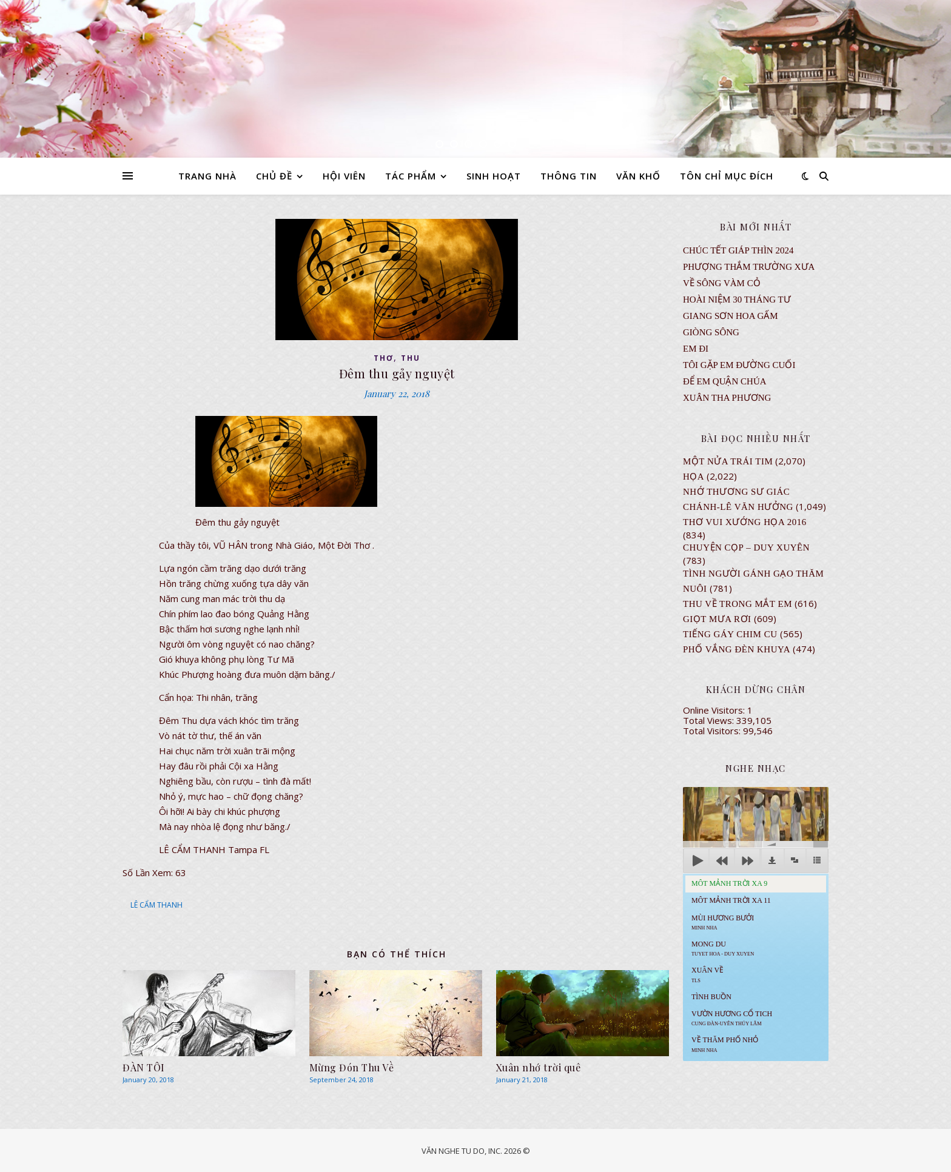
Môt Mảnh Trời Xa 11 (731, 900)
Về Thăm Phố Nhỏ (724, 1044)
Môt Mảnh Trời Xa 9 (729, 883)
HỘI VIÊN (344, 176)
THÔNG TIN (568, 176)
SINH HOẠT (493, 176)
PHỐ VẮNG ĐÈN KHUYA (736, 649)
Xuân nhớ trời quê (538, 1067)
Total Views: (709, 720)
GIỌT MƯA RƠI (717, 619)
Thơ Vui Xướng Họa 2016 (745, 522)
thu (410, 358)
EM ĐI (695, 348)
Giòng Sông (711, 332)
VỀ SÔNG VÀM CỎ (722, 283)
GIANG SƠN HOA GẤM (730, 316)
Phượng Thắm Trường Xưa (749, 267)
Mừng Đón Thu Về (351, 1067)
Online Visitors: (715, 710)
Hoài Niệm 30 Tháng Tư (737, 299)
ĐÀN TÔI (144, 1067)
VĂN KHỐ (638, 176)
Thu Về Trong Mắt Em (737, 604)
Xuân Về (707, 974)
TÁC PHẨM (410, 176)
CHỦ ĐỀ (274, 176)
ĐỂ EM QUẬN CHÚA (725, 381)
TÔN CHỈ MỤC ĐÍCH (726, 176)
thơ (384, 358)
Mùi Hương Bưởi (722, 922)
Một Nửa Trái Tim (728, 461)
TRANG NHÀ (207, 176)
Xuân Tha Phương (727, 398)
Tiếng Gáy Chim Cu (730, 634)
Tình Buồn (711, 997)
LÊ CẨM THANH (156, 905)
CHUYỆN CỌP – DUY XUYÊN (746, 547)
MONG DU (722, 948)
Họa (693, 476)
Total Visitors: (713, 731)
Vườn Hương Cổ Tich (731, 1018)
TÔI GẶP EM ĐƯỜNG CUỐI (739, 365)
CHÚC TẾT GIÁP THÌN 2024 (738, 250)
